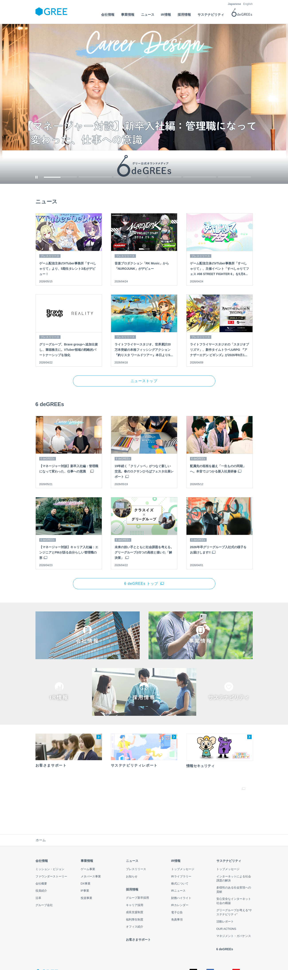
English (248, 4)
